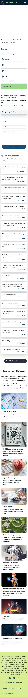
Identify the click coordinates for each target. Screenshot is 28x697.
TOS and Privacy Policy (7, 693)
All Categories (9, 40)
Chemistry (17, 40)
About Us (4, 688)
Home (2, 40)
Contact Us (11, 688)
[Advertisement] (14, 20)
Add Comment (14, 146)
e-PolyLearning (9, 2)
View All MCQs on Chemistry (15, 361)
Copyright (19, 688)
